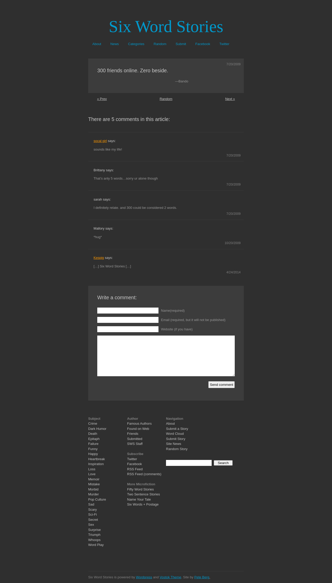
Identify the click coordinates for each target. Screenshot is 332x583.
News (114, 44)
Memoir (93, 479)
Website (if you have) (177, 329)
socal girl (100, 141)
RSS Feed (135, 469)
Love (91, 474)
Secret (93, 520)
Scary (92, 509)
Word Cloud (175, 434)
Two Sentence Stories (143, 494)
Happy (93, 454)
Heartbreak (96, 459)
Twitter (224, 44)
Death (92, 434)
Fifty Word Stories (140, 489)
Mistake (94, 484)
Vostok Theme (170, 577)
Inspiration (96, 464)
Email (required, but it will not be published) (193, 320)
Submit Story (175, 439)
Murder (93, 494)
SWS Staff (135, 444)
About (96, 44)
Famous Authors (139, 423)
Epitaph (94, 439)
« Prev (102, 99)
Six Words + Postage (143, 504)
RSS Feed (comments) (144, 474)
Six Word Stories (166, 26)
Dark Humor (97, 429)
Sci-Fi (92, 514)
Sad (91, 504)
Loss (91, 469)
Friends (132, 434)
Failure (93, 444)
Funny (93, 449)
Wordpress (144, 577)
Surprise (94, 530)
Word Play (96, 545)
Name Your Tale (139, 499)
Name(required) (173, 310)
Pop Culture (97, 499)
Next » (230, 99)
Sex (91, 525)
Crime (92, 423)
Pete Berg (201, 577)
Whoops (94, 540)
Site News (173, 444)
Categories (136, 44)
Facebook (202, 44)
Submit (181, 44)
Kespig (99, 258)
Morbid (93, 489)
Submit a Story (177, 429)
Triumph (94, 535)
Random (160, 44)
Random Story (177, 449)
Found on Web (138, 429)
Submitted (134, 439)
